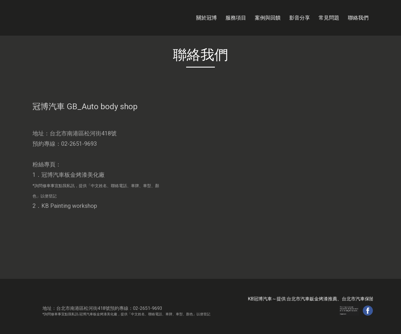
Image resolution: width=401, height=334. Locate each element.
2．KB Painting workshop (64, 205)
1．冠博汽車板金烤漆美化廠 (95, 184)
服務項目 (235, 18)
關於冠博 (206, 18)
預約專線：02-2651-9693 (64, 143)
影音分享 (299, 18)
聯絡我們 (358, 18)
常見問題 (329, 18)
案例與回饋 (268, 18)
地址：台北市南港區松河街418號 (74, 133)
